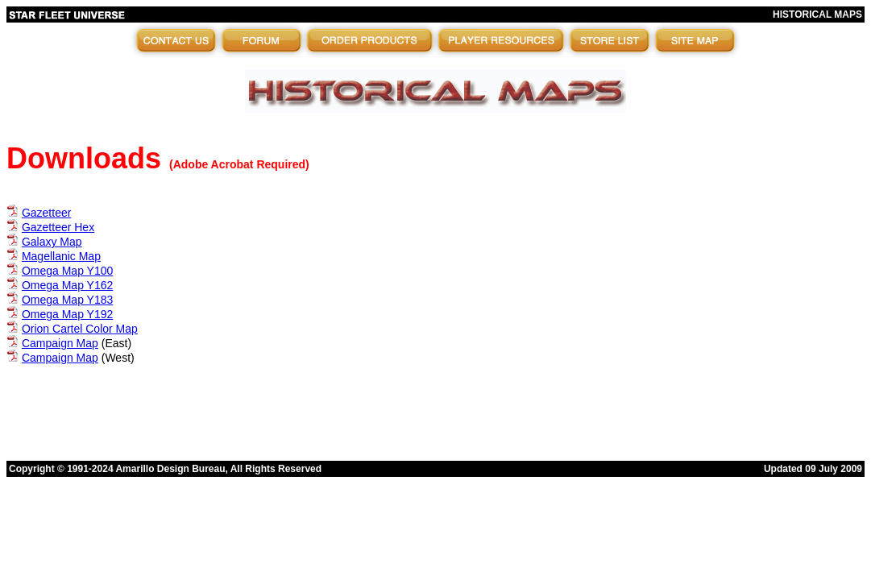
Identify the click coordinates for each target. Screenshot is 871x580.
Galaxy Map (52, 241)
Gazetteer (46, 212)
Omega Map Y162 (67, 285)
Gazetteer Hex (58, 227)
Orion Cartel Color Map (80, 328)
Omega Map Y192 (67, 314)
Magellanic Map (61, 256)
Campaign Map (60, 343)
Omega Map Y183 (67, 299)
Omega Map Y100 (67, 270)
